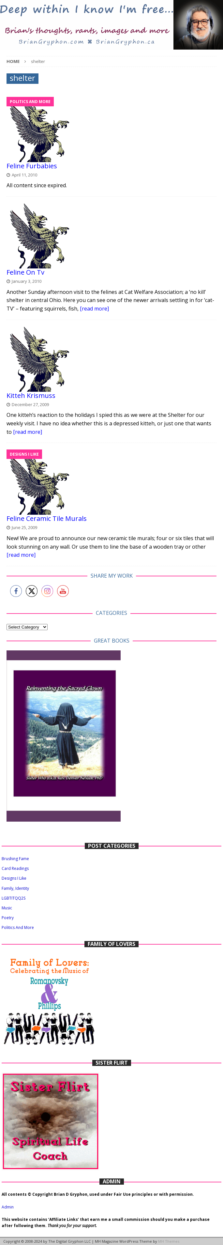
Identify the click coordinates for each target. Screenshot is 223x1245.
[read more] (94, 308)
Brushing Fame (15, 858)
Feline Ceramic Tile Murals (47, 518)
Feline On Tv (25, 272)
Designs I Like (14, 878)
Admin (8, 1207)
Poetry (8, 917)
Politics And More (18, 927)
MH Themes (168, 1241)
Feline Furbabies (32, 165)
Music (7, 908)
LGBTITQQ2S (13, 898)
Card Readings (15, 868)
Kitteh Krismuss (31, 395)
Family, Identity (15, 888)
